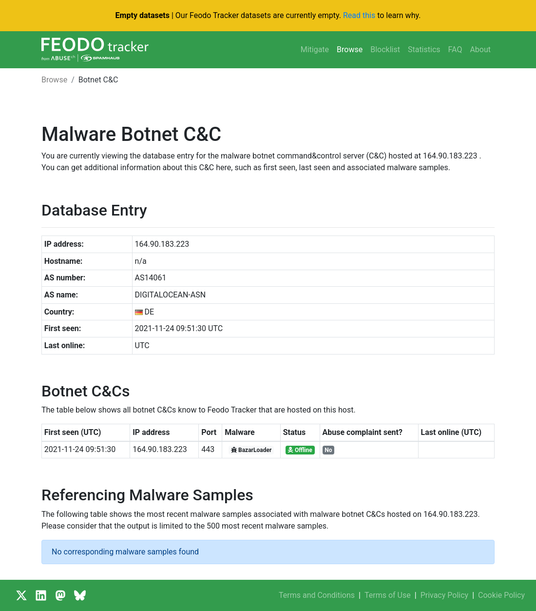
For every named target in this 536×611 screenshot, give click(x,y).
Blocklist (385, 49)
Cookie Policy (501, 595)
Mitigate (315, 49)
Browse (350, 49)
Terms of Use (387, 595)
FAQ (455, 49)
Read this (359, 15)
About (480, 49)
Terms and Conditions (317, 595)
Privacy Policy (445, 595)
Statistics (424, 49)
